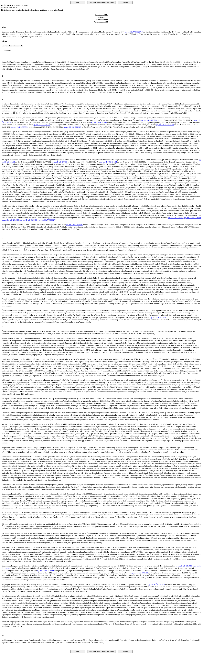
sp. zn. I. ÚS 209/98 (59, 162)
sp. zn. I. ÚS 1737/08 (149, 120)
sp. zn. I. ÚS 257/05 (99, 122)
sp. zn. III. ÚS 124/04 (108, 162)
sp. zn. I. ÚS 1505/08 (74, 224)
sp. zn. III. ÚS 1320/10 (134, 32)
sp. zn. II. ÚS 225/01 (158, 317)
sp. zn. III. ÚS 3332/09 (72, 127)
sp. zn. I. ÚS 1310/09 (42, 125)
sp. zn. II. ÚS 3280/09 (19, 127)
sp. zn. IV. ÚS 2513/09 (165, 125)
